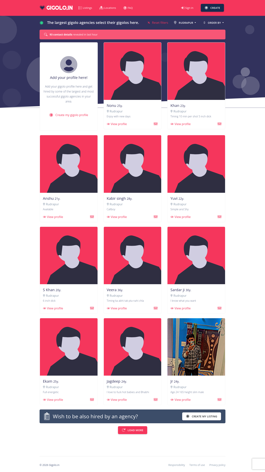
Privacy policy (217, 465)
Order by (212, 22)
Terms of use (197, 465)
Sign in (187, 8)
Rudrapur (184, 22)
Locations (107, 8)
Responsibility (176, 465)
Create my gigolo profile (68, 115)
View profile (117, 124)
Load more (132, 430)
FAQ (128, 8)
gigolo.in (56, 8)
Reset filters (158, 23)
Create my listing (201, 416)
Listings (85, 8)
